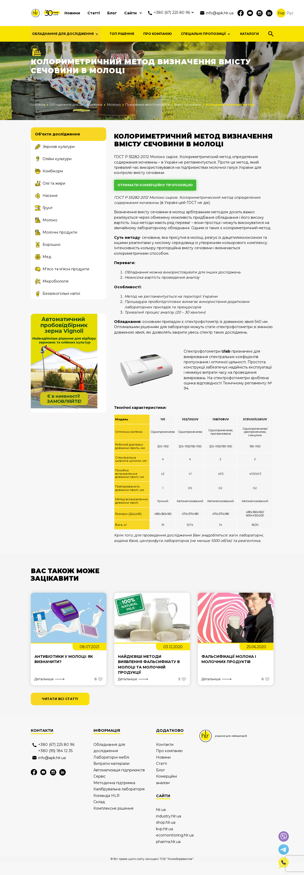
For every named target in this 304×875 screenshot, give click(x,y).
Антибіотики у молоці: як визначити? (63, 672)
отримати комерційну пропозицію (155, 198)
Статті (93, 13)
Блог (112, 13)
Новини (72, 13)
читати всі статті (60, 712)
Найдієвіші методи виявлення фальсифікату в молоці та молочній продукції (149, 677)
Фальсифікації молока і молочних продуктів (228, 672)
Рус (290, 13)
